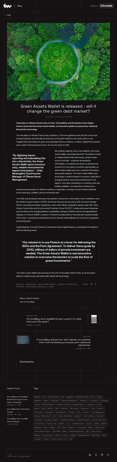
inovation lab (51, 423)
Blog (19, 6)
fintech (20, 287)
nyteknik (72, 427)
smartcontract (48, 435)
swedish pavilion (84, 435)
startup (65, 435)
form (78, 412)
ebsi (93, 408)
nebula (53, 427)
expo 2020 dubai (61, 412)
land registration (78, 423)
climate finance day (67, 284)
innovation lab (39, 423)
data (43, 408)
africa (93, 397)
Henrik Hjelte (50, 117)
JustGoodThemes (24, 456)
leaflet (96, 423)
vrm (66, 439)
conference (91, 404)
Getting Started (54, 397)
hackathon (100, 416)
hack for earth (89, 416)
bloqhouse (83, 400)
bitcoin (20, 284)
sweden (73, 435)
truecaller (38, 439)
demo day (65, 408)
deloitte (50, 408)
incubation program (51, 420)
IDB (63, 397)
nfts (64, 427)
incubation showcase (67, 420)
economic (100, 408)
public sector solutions (42, 431)
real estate (56, 431)
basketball (38, 400)
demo (57, 408)
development (85, 408)
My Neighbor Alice (82, 397)
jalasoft (61, 423)
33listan (37, 397)
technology (96, 435)
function (86, 412)
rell (52, 287)
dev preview (74, 408)
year (71, 439)
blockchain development (70, 400)
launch (89, 423)
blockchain (31, 284)
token (104, 435)
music (46, 427)
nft (59, 427)
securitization (96, 431)
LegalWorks (70, 397)
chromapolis (94, 400)
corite (99, 404)
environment (39, 412)
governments (46, 416)
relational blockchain (37, 287)
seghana (37, 435)
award (100, 397)
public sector (100, 427)
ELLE (44, 397)
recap (65, 431)
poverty (90, 427)
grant (55, 416)
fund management (98, 412)
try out (46, 439)
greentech (78, 416)
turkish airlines (56, 439)
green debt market (47, 284)
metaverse (38, 427)
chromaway (104, 400)
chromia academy (48, 404)
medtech (104, 423)
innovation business (99, 420)
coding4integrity (79, 404)
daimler (37, 408)
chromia (37, 404)
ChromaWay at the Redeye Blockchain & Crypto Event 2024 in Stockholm (17, 399)
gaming (37, 416)
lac (68, 423)
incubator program (83, 420)
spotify (57, 435)
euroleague (49, 412)
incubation (38, 420)
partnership (81, 427)
